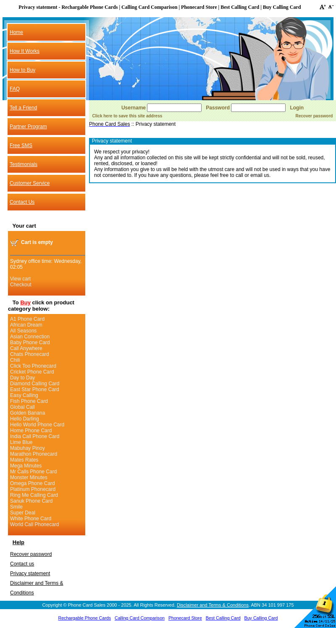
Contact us (22, 564)
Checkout (21, 285)
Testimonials (23, 164)
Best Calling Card (223, 617)
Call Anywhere (26, 348)
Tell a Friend (23, 108)
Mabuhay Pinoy (27, 448)
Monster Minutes (28, 477)
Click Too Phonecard (33, 366)
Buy (25, 302)
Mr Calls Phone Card (33, 472)
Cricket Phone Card (32, 372)
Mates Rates (24, 460)
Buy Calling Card (261, 617)
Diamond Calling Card (34, 384)
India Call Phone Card (34, 436)
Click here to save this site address (127, 116)
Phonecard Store (185, 617)
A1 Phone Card (27, 319)
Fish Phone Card (29, 401)
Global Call (22, 407)
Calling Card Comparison (140, 617)
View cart (20, 279)
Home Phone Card (31, 430)
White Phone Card (30, 519)
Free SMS (21, 145)
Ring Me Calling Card (34, 495)
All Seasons (23, 331)
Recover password (31, 554)
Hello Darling (24, 419)
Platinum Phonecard (32, 489)
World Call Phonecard (34, 524)
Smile (16, 507)
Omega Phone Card (32, 483)
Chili (15, 360)
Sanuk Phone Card (31, 501)
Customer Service (30, 183)
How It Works (24, 51)
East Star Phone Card (34, 389)
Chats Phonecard (29, 354)
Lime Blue (21, 442)
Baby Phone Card (30, 342)
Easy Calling (24, 395)
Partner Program (28, 127)
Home (16, 32)
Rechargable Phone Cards (84, 617)
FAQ (15, 89)
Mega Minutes (26, 466)
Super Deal (22, 513)
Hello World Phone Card (37, 425)
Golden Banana (27, 413)
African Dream (26, 325)
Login (297, 108)
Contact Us (22, 202)
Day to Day (22, 378)
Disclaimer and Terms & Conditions (213, 604)
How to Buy (22, 70)
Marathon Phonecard (33, 454)
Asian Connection (30, 337)
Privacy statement (30, 573)
